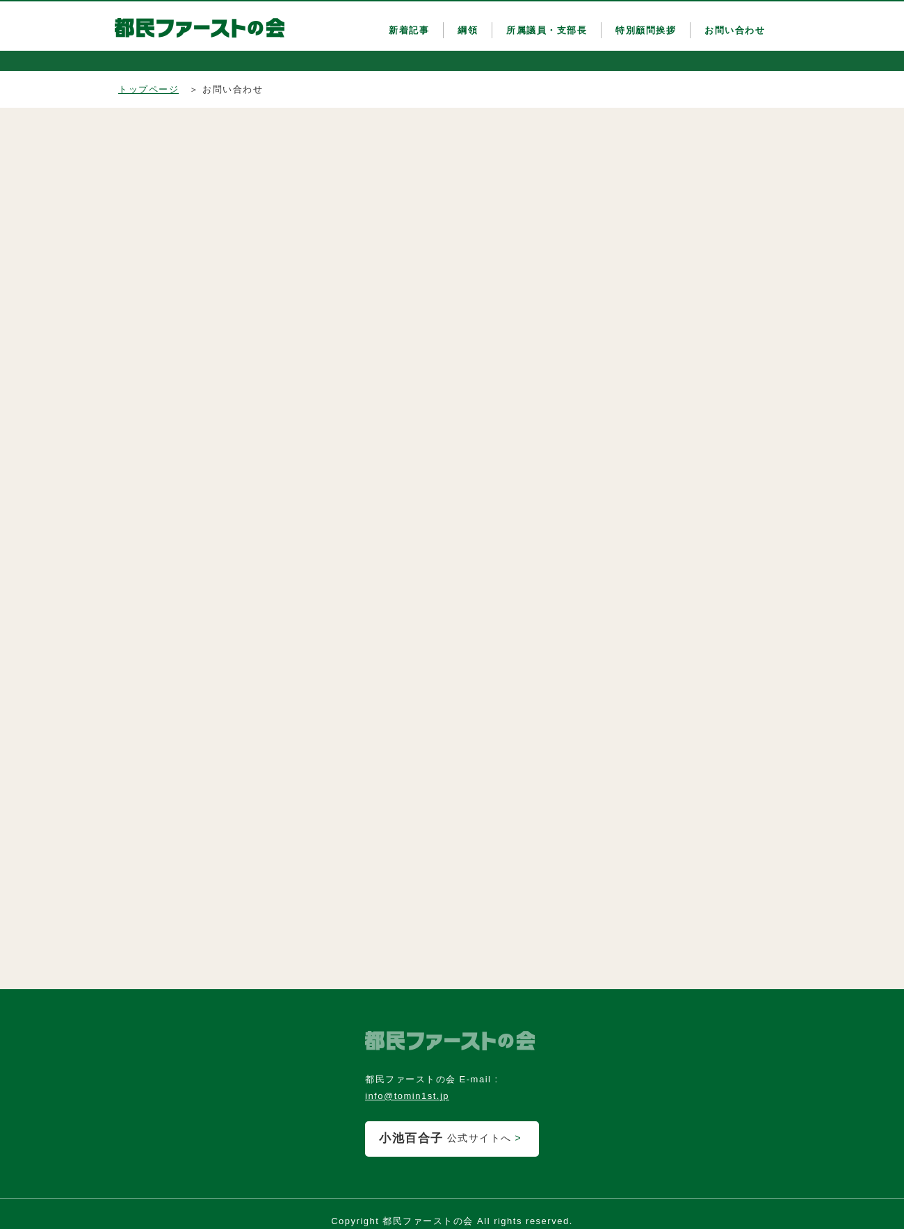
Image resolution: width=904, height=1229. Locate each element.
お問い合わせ (734, 30)
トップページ (148, 89)
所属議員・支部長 (546, 30)
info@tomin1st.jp (407, 1096)
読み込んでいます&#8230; (292, 545)
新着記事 (409, 30)
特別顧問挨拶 (645, 30)
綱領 (468, 30)
